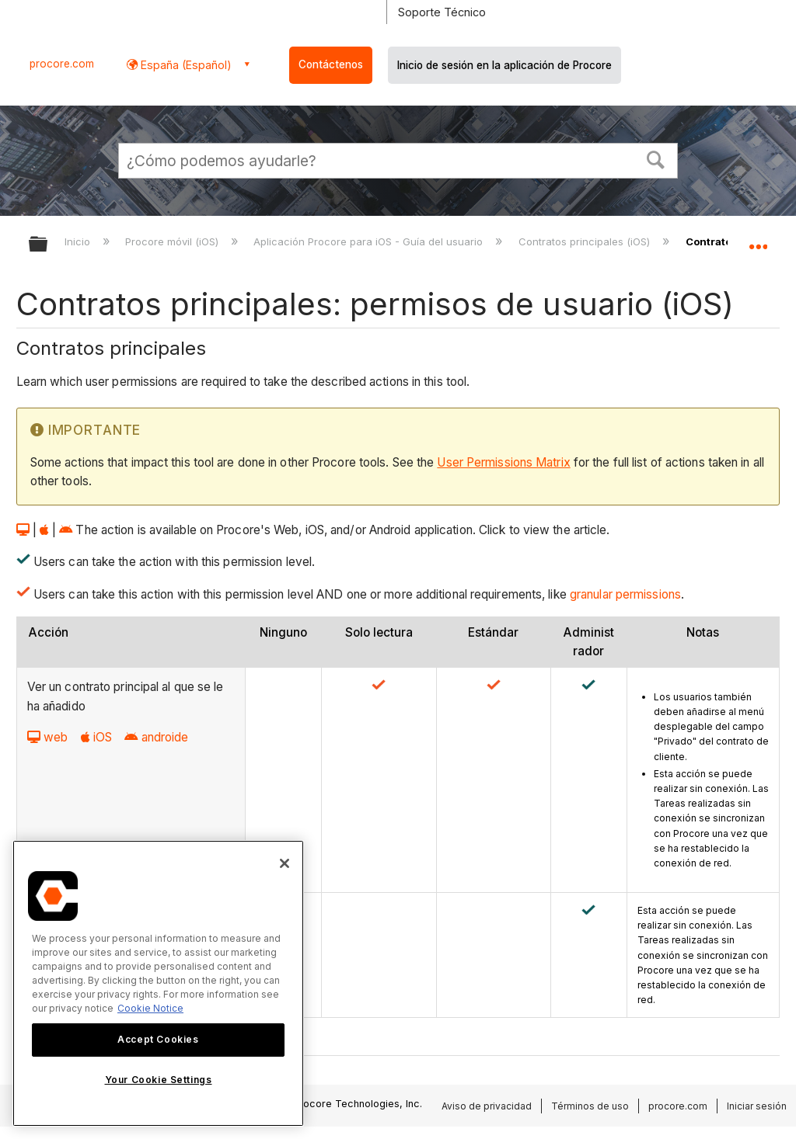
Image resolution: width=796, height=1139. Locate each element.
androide (156, 737)
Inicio (79, 241)
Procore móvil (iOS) (173, 241)
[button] (656, 158)
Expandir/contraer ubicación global (758, 239)
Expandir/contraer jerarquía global (48, 245)
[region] (158, 983)
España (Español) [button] (185, 64)
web (47, 737)
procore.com (62, 63)
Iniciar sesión (757, 1106)
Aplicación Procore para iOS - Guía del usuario (369, 241)
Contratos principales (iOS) (585, 241)
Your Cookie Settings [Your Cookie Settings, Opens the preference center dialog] (158, 1079)
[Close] (284, 863)
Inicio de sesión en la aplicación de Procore (504, 65)
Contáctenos (330, 64)
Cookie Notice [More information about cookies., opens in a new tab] (150, 1008)
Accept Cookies (157, 1039)
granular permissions (625, 594)
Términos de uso (590, 1106)
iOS (96, 737)
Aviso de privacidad (487, 1106)
